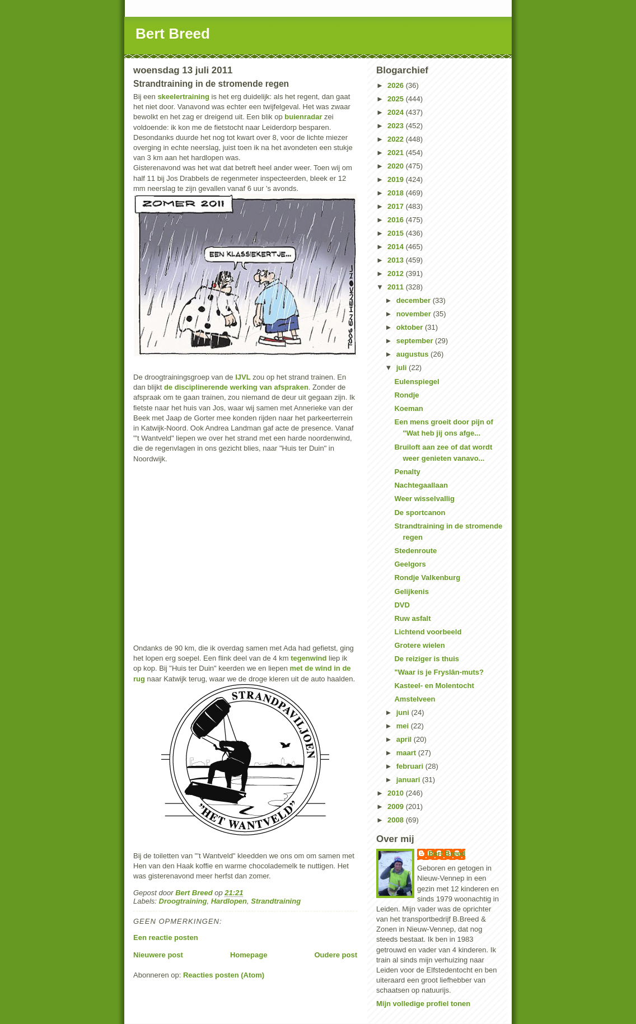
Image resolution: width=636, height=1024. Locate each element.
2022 (396, 139)
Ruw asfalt (412, 618)
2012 (396, 273)
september (415, 340)
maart (407, 753)
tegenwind (308, 658)
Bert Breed (172, 33)
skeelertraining (183, 96)
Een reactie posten (165, 937)
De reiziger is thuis (426, 658)
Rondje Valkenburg (427, 577)
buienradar (303, 117)
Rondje (406, 395)
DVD (401, 605)
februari (410, 766)
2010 (396, 793)
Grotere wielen (419, 645)
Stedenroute (415, 550)
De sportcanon (419, 512)
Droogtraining (183, 901)
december (414, 300)
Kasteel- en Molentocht (434, 685)
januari (409, 779)
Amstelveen (414, 699)
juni (403, 712)
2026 (396, 85)
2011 (396, 287)
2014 (396, 246)
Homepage (248, 955)
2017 (396, 206)
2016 (396, 220)
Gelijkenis (411, 591)
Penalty (407, 471)
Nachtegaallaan (420, 485)
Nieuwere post (158, 955)
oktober (410, 327)
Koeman (408, 408)
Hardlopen (229, 901)
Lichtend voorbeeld (427, 632)
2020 (396, 166)
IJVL (242, 377)
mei (403, 726)
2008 (396, 820)
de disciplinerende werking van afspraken (236, 387)
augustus (413, 354)
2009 (396, 806)
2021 (396, 152)
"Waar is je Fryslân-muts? (439, 672)
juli (402, 367)
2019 (396, 179)
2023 (396, 125)
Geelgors (409, 564)
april (405, 739)
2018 (396, 193)
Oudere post (335, 955)
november (414, 314)
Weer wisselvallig (424, 498)
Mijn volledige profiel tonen (423, 1003)
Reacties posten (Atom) (223, 975)
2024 (396, 112)
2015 (396, 233)
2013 (396, 260)
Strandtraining (276, 901)
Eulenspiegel (416, 381)
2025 (396, 99)
